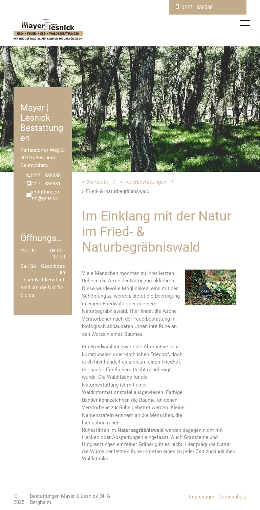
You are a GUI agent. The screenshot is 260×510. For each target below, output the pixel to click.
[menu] (245, 23)
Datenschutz (232, 497)
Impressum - (203, 497)
